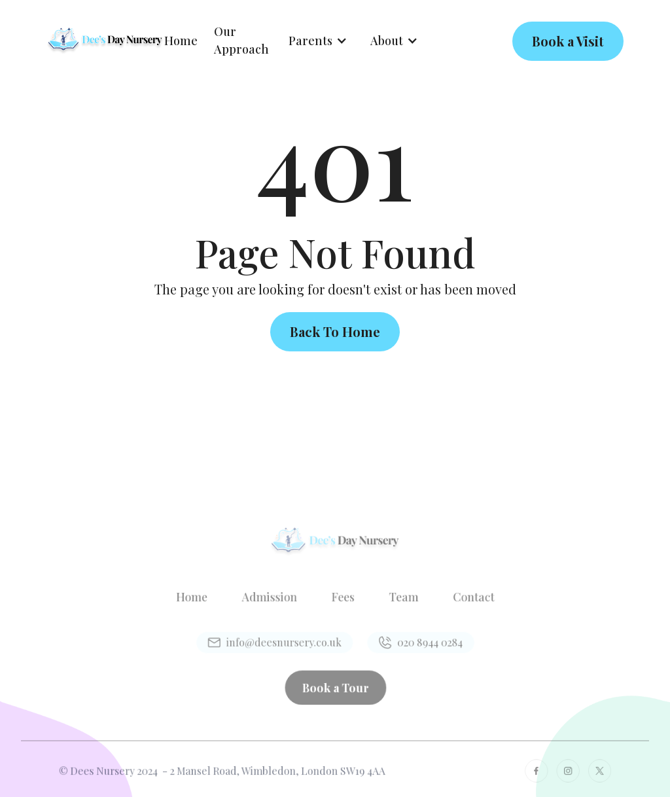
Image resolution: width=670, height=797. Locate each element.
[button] (318, 41)
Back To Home (335, 331)
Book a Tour (335, 682)
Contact (463, 598)
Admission (274, 598)
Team (398, 598)
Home (181, 40)
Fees (342, 598)
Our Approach (241, 40)
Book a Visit (568, 41)
